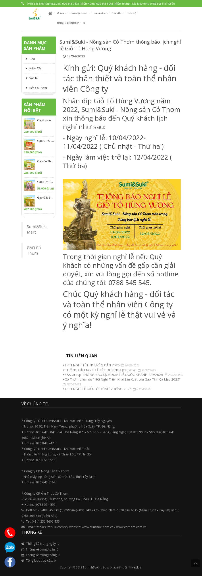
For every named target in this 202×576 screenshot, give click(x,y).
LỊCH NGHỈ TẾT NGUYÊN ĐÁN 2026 (91, 365)
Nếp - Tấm (34, 68)
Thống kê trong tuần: (41, 549)
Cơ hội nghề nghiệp (68, 22)
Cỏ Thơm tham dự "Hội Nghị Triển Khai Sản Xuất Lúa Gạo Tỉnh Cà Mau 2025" (122, 379)
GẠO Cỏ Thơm (34, 250)
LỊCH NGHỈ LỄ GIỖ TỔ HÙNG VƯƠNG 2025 (97, 389)
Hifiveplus (134, 567)
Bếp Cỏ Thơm (36, 88)
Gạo (30, 59)
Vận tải (32, 78)
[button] (61, 13)
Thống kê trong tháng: (41, 555)
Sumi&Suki (91, 567)
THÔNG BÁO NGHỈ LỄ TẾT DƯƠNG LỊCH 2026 (99, 370)
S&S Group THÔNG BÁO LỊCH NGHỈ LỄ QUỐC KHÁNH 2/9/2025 (113, 374)
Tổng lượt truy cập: (39, 560)
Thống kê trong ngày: (41, 543)
